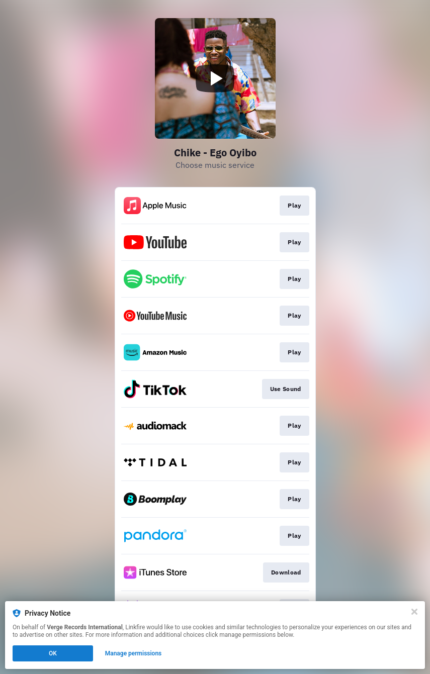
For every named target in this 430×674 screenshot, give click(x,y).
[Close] (414, 612)
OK (53, 653)
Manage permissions (133, 653)
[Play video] (215, 78)
